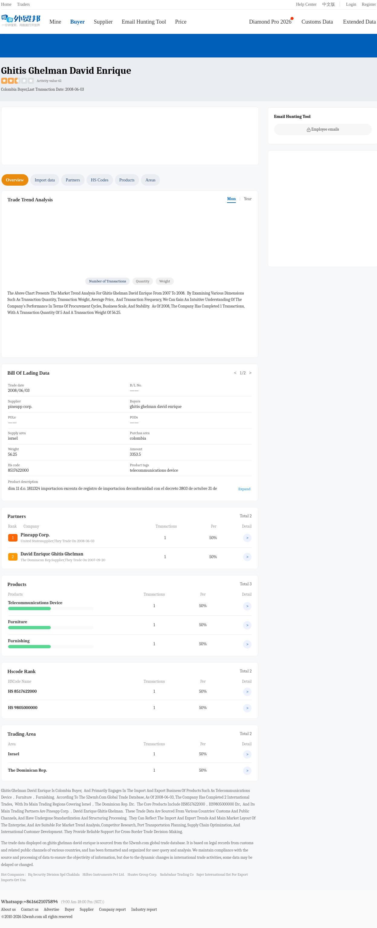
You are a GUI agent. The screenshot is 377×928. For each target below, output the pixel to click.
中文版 (328, 4)
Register (369, 4)
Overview (15, 179)
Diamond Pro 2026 (270, 22)
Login (351, 4)
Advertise (51, 909)
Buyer (77, 22)
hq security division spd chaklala (54, 874)
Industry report (144, 909)
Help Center (306, 4)
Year (248, 198)
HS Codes (100, 179)
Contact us (29, 909)
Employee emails (323, 129)
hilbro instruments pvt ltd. (104, 874)
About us (8, 909)
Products (127, 179)
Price (181, 22)
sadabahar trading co (176, 874)
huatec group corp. (142, 874)
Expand (244, 489)
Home (6, 4)
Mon (231, 198)
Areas (150, 179)
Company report (112, 909)
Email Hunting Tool (144, 22)
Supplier (103, 22)
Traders (23, 4)
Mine (55, 22)
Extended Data (359, 22)
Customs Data (317, 22)
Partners (73, 179)
